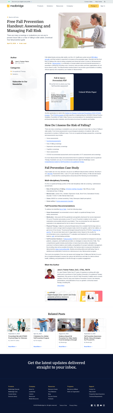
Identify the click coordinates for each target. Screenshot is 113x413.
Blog (49, 394)
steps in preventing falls (62, 249)
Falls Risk (50, 173)
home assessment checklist (65, 201)
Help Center (98, 1)
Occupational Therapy (18, 71)
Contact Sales (88, 1)
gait (53, 236)
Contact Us (92, 389)
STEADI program (58, 115)
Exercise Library (12, 396)
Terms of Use (63, 405)
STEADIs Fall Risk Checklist (74, 189)
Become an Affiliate (72, 389)
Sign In (103, 6)
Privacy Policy (73, 405)
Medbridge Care (12, 391)
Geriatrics (14, 74)
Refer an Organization (73, 391)
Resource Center (53, 389)
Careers (31, 394)
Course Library (12, 394)
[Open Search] (104, 1)
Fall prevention (56, 63)
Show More (60, 285)
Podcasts (50, 398)
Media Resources (34, 398)
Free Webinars (52, 391)
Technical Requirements (95, 396)
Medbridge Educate (13, 389)
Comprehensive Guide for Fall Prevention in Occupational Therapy (64, 162)
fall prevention (68, 239)
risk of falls (63, 209)
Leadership (32, 391)
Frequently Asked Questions (97, 394)
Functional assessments (54, 141)
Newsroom (32, 396)
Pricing (94, 6)
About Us (31, 389)
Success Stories (52, 396)
